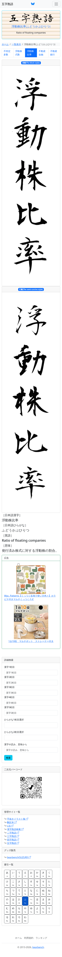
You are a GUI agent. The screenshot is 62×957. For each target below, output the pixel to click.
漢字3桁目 (9, 687)
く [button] (49, 874)
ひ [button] (19, 901)
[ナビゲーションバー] (56, 4)
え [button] (25, 874)
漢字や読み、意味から (15, 744)
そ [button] (43, 883)
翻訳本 (12, 822)
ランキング (41, 937)
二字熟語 (13, 832)
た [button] (49, 883)
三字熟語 (13, 836)
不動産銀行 (53, 52)
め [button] (13, 910)
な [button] (31, 892)
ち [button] (7, 892)
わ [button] (25, 919)
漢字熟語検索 (15, 829)
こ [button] (13, 883)
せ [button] (37, 883)
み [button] (49, 901)
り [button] (49, 910)
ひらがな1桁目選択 (14, 719)
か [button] (37, 874)
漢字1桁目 (9, 667)
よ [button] (37, 910)
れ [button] (13, 919)
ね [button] (49, 892)
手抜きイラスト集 (17, 818)
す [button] (31, 883)
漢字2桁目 (9, 677)
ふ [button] (25, 901)
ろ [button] (19, 919)
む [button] (7, 910)
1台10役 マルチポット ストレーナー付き (31, 641)
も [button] (19, 910)
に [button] (37, 892)
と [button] (25, 892)
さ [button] (19, 883)
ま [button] (43, 901)
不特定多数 (7, 52)
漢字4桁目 (9, 697)
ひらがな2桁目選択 (14, 732)
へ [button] (31, 901)
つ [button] (13, 892)
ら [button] (43, 910)
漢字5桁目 (9, 707)
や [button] (25, 910)
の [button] (7, 901)
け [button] (7, 883)
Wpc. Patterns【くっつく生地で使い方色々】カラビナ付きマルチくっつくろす (30, 582)
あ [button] (7, 874)
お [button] (31, 874)
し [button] (25, 883)
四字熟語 (13, 839)
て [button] (19, 892)
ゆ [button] (31, 910)
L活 (10, 825)
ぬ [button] (43, 892)
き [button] (43, 874)
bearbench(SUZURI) (19, 857)
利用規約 (28, 937)
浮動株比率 (30, 52)
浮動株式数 (18, 52)
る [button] (7, 919)
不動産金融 (42, 52)
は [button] (13, 901)
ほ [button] (37, 901)
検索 (8, 757)
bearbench (38, 947)
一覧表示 (16, 44)
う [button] (19, 874)
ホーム (5, 44)
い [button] (13, 874)
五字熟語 (7, 4)
